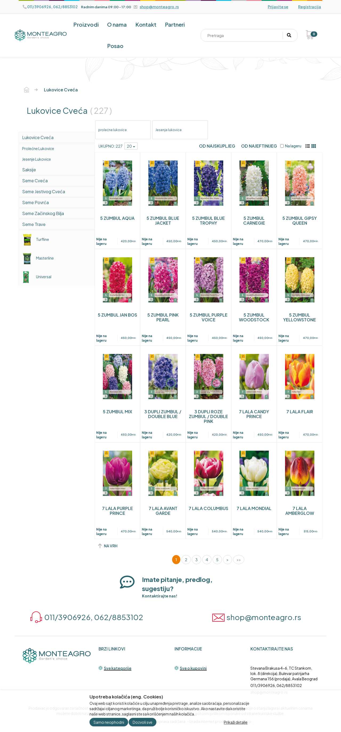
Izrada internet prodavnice (212, 721)
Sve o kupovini (193, 668)
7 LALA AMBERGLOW (299, 510)
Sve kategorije (117, 668)
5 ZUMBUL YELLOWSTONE (299, 317)
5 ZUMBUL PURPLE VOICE (209, 317)
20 (131, 146)
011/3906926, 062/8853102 (276, 685)
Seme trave (34, 224)
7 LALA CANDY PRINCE (254, 414)
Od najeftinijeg (259, 146)
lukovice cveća (38, 137)
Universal (36, 276)
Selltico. (245, 721)
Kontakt (145, 24)
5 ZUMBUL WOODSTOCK (254, 317)
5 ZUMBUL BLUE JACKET (163, 220)
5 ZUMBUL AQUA (117, 218)
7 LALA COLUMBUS (208, 508)
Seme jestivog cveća (43, 191)
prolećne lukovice (38, 148)
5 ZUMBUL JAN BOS (117, 315)
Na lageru (290, 145)
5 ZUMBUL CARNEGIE (254, 220)
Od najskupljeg (217, 146)
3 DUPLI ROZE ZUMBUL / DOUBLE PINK (208, 416)
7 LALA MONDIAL (254, 508)
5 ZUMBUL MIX (117, 411)
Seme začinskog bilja (43, 213)
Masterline (38, 258)
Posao (115, 45)
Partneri (175, 24)
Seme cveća (35, 180)
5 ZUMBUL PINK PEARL (162, 317)
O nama (117, 24)
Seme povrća (35, 202)
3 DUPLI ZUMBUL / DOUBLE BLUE (162, 414)
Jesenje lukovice (36, 159)
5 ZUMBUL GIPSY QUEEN (299, 220)
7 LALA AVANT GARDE (163, 510)
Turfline (35, 239)
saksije (29, 169)
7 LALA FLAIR (299, 411)
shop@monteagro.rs (269, 692)
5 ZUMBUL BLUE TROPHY (208, 220)
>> (239, 559)
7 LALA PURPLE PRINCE (117, 510)
